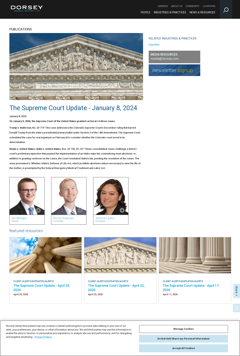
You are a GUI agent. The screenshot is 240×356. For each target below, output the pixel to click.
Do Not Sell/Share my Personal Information (184, 338)
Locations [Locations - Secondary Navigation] (209, 6)
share (236, 290)
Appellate (154, 44)
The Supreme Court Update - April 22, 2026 (116, 288)
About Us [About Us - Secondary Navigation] (176, 6)
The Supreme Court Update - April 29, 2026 (41, 288)
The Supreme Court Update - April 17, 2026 (191, 288)
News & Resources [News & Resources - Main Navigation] (202, 12)
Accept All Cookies (183, 348)
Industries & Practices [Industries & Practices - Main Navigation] (170, 12)
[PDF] (237, 307)
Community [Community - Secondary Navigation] (192, 6)
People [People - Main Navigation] (145, 12)
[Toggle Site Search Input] (226, 9)
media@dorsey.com (164, 58)
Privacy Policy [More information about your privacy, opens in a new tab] (43, 337)
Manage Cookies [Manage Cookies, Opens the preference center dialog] (183, 328)
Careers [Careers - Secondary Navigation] (163, 6)
